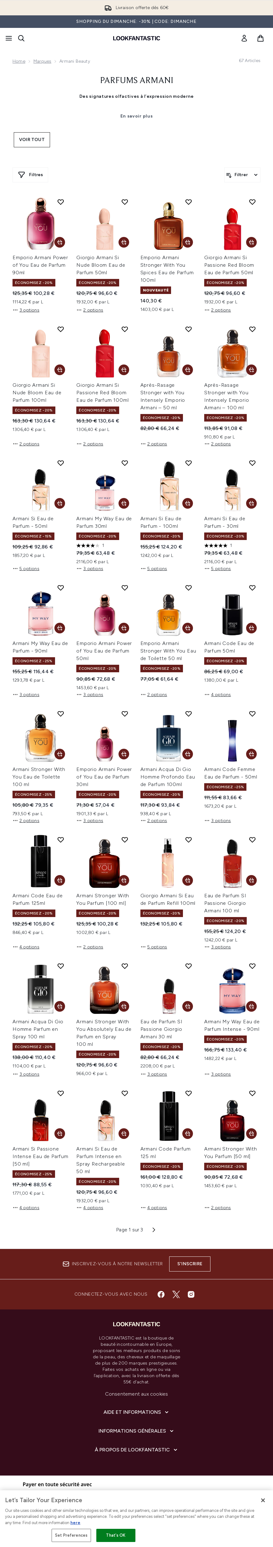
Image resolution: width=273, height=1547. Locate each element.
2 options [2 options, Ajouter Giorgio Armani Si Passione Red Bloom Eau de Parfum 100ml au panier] (89, 444)
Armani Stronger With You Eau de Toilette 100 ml (39, 776)
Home (19, 61)
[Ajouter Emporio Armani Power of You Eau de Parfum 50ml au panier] (124, 628)
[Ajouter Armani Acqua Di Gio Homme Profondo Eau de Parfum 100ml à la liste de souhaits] (188, 713)
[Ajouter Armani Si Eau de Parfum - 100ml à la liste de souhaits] (188, 462)
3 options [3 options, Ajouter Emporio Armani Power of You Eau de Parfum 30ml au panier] (89, 820)
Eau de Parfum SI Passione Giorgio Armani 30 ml (161, 1029)
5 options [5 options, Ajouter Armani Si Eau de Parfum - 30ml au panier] (217, 568)
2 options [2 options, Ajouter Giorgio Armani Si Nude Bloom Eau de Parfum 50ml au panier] (89, 310)
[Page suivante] (154, 1230)
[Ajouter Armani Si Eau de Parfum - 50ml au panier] (59, 503)
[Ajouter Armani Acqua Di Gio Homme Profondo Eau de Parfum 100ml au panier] (187, 754)
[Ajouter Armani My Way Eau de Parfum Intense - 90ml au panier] (251, 1006)
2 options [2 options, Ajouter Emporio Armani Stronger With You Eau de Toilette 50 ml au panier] (153, 694)
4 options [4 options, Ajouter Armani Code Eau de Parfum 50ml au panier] (217, 694)
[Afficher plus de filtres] (30, 174)
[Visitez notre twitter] (176, 1294)
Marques (42, 61)
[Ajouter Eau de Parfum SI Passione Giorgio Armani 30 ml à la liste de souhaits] (188, 965)
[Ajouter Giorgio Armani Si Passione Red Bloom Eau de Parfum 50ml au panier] (251, 242)
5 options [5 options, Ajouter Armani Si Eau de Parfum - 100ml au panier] (153, 568)
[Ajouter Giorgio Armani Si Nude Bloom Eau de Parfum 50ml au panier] (124, 242)
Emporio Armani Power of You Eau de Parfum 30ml (104, 776)
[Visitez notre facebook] (161, 1294)
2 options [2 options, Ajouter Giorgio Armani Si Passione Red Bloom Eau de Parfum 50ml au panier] (217, 310)
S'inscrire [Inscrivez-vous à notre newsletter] (189, 1263)
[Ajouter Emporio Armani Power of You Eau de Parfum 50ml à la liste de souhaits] (124, 587)
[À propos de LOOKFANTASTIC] (137, 1449)
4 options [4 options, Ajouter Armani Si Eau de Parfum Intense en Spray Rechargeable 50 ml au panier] (89, 1207)
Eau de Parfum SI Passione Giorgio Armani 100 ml (225, 903)
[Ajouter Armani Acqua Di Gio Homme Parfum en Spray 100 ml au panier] (59, 1006)
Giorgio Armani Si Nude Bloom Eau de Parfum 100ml (37, 392)
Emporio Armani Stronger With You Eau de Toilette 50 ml (168, 650)
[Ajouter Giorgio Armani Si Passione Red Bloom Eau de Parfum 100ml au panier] (124, 369)
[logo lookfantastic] (136, 38)
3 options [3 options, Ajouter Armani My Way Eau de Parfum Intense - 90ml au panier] (217, 1074)
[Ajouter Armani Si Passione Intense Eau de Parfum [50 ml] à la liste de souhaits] (60, 1093)
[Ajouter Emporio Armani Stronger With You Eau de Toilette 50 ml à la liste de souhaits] (188, 587)
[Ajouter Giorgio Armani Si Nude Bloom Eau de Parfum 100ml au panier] (59, 369)
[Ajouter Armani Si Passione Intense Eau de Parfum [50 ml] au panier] (59, 1133)
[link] (244, 38)
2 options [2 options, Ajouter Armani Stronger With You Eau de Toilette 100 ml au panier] (26, 820)
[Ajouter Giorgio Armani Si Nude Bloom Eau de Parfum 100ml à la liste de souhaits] (60, 329)
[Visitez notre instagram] (191, 1294)
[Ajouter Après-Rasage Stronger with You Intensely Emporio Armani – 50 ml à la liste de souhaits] (188, 329)
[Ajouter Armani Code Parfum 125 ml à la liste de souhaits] (188, 1093)
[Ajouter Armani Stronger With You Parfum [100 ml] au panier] (124, 880)
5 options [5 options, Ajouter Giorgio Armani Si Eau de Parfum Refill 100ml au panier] (153, 947)
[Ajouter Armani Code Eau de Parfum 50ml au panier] (251, 628)
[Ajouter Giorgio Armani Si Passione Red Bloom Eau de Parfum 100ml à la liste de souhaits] (124, 329)
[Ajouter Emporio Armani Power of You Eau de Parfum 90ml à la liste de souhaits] (60, 201)
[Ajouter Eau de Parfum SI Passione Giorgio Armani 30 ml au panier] (187, 1006)
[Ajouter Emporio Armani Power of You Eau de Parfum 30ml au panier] (124, 754)
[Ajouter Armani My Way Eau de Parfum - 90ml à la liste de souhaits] (60, 587)
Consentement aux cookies (136, 1394)
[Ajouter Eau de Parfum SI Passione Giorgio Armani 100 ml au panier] (251, 880)
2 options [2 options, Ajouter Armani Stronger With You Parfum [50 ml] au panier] (217, 1207)
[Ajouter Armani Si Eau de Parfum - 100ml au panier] (187, 503)
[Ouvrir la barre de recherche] (21, 38)
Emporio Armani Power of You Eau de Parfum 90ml (40, 264)
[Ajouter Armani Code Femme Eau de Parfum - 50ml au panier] (251, 754)
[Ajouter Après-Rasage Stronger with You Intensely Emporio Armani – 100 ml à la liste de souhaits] (252, 329)
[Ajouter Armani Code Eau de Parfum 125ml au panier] (59, 880)
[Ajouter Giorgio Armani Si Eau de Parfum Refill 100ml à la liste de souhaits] (188, 839)
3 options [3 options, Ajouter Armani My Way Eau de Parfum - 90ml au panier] (26, 694)
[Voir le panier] (260, 38)
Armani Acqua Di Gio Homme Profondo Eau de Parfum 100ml (167, 776)
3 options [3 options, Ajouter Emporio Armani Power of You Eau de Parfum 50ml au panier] (89, 694)
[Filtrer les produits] (242, 174)
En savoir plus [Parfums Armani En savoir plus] (136, 116)
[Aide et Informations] (137, 1412)
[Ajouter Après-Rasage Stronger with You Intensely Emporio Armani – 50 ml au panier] (187, 369)
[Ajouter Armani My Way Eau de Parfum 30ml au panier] (124, 503)
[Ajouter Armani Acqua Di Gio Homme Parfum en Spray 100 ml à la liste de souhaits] (60, 965)
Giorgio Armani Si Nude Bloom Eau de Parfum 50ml (100, 264)
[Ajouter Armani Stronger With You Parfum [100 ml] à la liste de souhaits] (124, 839)
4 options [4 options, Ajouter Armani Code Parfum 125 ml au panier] (153, 1207)
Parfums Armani (136, 80)
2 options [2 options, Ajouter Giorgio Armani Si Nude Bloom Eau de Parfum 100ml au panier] (26, 444)
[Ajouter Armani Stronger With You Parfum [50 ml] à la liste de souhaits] (252, 1093)
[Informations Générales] (137, 1431)
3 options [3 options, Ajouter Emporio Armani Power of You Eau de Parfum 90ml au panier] (26, 310)
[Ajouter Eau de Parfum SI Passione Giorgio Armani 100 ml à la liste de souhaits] (252, 839)
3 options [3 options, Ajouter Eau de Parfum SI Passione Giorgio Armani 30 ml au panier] (153, 1074)
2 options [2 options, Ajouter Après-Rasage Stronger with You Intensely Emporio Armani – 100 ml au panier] (217, 444)
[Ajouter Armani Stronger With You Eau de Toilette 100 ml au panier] (59, 754)
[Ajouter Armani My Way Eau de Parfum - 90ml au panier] (59, 628)
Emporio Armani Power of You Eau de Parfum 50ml (104, 650)
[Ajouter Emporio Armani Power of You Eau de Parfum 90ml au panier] (59, 242)
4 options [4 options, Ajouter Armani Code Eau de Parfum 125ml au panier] (26, 947)
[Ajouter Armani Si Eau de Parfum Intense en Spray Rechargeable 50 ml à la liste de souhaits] (124, 1093)
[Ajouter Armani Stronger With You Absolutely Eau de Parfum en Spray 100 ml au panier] (124, 1006)
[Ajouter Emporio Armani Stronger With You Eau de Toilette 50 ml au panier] (187, 628)
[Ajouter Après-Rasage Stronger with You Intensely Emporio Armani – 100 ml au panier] (251, 369)
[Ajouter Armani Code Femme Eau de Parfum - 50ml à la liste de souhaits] (252, 713)
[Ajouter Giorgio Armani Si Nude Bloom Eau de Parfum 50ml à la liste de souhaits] (124, 201)
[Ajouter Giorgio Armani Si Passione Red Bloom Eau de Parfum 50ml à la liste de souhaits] (252, 201)
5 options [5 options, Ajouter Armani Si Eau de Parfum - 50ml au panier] (26, 568)
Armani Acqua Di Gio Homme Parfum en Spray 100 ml (38, 1029)
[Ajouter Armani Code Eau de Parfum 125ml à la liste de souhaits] (60, 839)
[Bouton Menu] (9, 38)
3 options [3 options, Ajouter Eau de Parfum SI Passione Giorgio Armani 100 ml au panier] (217, 947)
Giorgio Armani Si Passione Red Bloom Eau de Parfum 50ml (229, 264)
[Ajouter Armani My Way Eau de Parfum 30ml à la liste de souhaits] (124, 462)
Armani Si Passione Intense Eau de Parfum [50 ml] (40, 1156)
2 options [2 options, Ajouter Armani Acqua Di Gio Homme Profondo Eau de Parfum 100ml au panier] (153, 820)
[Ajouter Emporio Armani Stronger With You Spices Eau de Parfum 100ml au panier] (187, 242)
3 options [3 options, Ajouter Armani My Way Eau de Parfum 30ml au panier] (89, 568)
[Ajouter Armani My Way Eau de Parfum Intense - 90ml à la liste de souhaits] (252, 965)
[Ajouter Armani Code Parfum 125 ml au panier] (187, 1133)
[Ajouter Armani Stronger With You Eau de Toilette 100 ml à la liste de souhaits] (60, 713)
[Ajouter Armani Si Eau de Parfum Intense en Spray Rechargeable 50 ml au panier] (124, 1133)
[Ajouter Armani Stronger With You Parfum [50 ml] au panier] (251, 1133)
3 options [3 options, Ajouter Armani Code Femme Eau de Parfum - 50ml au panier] (217, 820)
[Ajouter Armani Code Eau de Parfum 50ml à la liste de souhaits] (252, 587)
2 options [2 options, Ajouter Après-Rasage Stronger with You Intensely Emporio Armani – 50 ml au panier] (153, 444)
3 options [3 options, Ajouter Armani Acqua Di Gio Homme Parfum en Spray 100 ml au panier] (26, 1074)
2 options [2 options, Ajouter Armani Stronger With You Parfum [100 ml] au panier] (89, 947)
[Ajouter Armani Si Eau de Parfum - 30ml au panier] (251, 503)
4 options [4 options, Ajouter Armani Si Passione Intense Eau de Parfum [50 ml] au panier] (26, 1207)
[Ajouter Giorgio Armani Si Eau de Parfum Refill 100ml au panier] (187, 880)
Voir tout (32, 139)
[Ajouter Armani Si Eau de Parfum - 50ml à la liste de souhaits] (60, 462)
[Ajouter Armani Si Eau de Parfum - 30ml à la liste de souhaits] (252, 462)
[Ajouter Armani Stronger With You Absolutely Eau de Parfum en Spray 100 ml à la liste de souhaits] (124, 965)
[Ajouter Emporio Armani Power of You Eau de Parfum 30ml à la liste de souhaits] (124, 713)
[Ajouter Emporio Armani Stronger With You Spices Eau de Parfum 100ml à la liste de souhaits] (188, 201)
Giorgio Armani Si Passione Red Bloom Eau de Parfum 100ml (102, 392)
